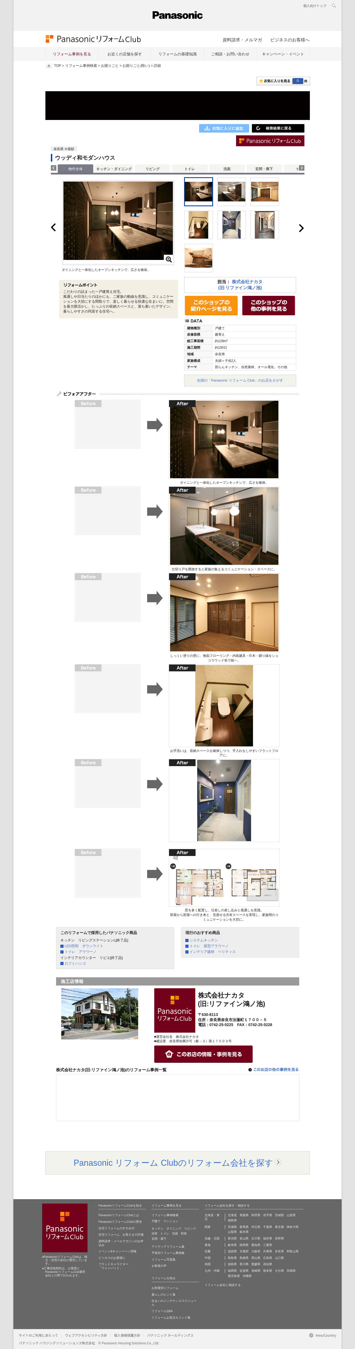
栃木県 (244, 1231)
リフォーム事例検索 (81, 66)
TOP (57, 66)
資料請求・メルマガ (242, 39)
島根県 (244, 1257)
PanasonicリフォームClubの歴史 (120, 1221)
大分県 (279, 1270)
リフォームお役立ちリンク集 (171, 1317)
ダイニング (173, 1228)
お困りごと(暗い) (136, 66)
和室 (184, 1233)
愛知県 (255, 1245)
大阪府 (255, 1251)
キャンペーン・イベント (283, 54)
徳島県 (232, 1264)
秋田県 (255, 1215)
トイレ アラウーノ (81, 952)
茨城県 (232, 1226)
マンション (170, 1221)
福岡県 (232, 1270)
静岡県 (244, 1245)
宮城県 (279, 1215)
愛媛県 (255, 1264)
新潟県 (232, 1238)
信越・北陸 (212, 1238)
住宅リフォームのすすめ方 (116, 1228)
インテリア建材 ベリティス (213, 952)
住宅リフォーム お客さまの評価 (121, 1234)
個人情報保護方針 (127, 1335)
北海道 (232, 1215)
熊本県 (267, 1270)
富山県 (244, 1238)
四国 (208, 1264)
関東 (208, 1226)
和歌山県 (293, 1251)
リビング (153, 169)
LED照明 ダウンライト (84, 946)
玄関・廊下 (264, 169)
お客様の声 (159, 1265)
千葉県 (267, 1226)
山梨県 (232, 1231)
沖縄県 (247, 1276)
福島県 (232, 1220)
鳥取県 (232, 1257)
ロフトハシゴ (75, 963)
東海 (208, 1245)
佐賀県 (244, 1270)
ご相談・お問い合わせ (230, 54)
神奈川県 (293, 1226)
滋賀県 (232, 1251)
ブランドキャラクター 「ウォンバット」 (113, 1266)
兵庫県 (267, 1251)
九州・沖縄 (212, 1270)
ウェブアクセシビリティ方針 (86, 1335)
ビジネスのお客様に (112, 1257)
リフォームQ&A (162, 1311)
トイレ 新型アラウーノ (209, 946)
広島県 (267, 1257)
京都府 (244, 1251)
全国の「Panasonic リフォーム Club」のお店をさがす (240, 380)
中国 (208, 1257)
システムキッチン (204, 940)
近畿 (208, 1251)
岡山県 (255, 1257)
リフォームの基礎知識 (177, 54)
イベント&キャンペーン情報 (117, 1251)
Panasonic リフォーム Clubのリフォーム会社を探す (173, 1162)
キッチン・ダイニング (114, 169)
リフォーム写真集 (164, 1259)
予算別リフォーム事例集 (168, 1253)
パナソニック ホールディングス (170, 1335)
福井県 (267, 1238)
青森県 (244, 1215)
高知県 (267, 1264)
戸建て (156, 1221)
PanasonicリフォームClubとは (118, 1215)
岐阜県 (232, 1245)
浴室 (155, 1233)
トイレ (189, 169)
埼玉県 (255, 1226)
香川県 (244, 1264)
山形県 (291, 1215)
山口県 (279, 1257)
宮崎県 (291, 1270)
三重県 (267, 1245)
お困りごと (110, 66)
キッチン (158, 1228)
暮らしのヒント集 (164, 1294)
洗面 (227, 169)
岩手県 (267, 1215)
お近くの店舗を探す (124, 54)
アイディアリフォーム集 (168, 1246)
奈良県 (279, 1251)
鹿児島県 (234, 1276)
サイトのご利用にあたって (38, 1335)
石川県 (255, 1238)
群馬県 (244, 1226)
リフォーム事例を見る (72, 54)
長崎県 (255, 1270)
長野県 (279, 1238)
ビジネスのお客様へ (290, 39)
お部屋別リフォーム (165, 1288)
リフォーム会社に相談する (223, 1285)
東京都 (279, 1226)
